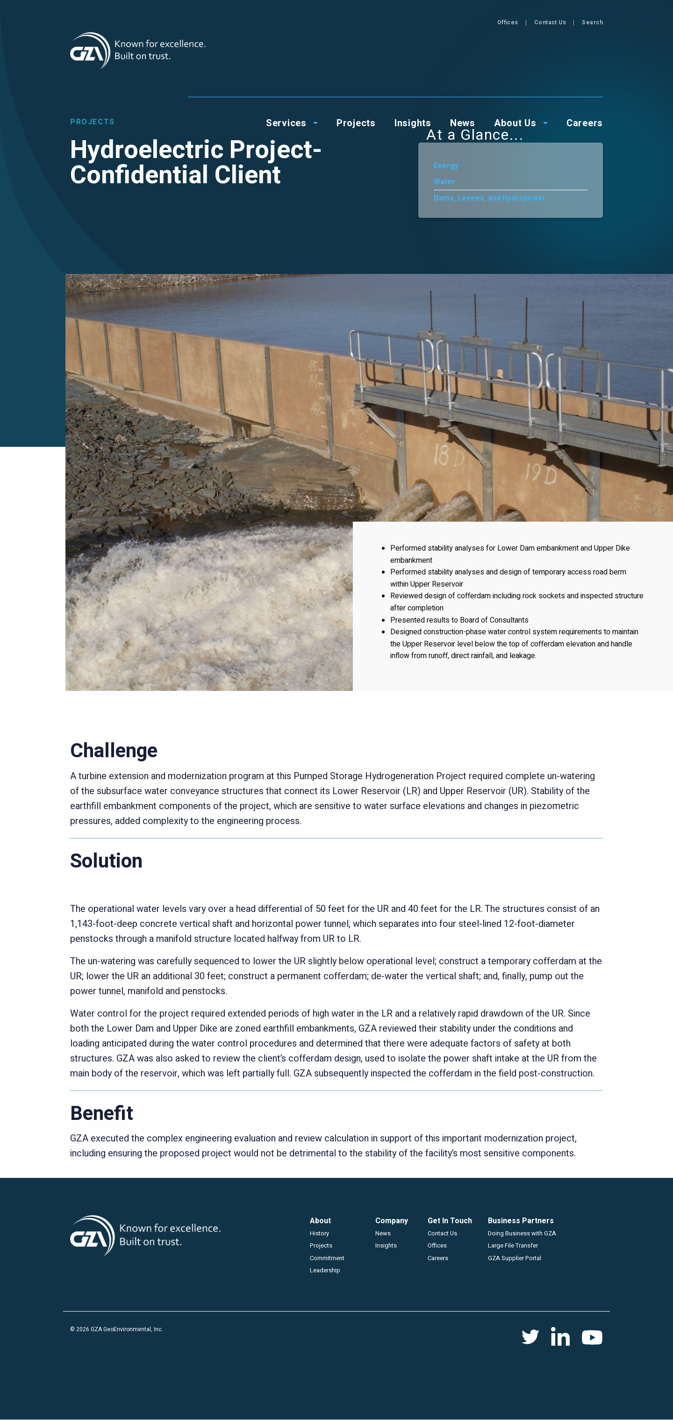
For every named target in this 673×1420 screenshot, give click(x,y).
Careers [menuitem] (584, 52)
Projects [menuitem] (356, 52)
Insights (386, 1245)
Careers (438, 1258)
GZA (139, 51)
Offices (507, 22)
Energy (446, 166)
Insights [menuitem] (412, 52)
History (319, 1233)
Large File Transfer (513, 1245)
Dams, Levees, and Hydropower (490, 198)
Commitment (327, 1258)
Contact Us (550, 22)
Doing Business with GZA (522, 1233)
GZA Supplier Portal (514, 1258)
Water (444, 181)
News (383, 1233)
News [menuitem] (462, 52)
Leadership (325, 1270)
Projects (321, 1245)
